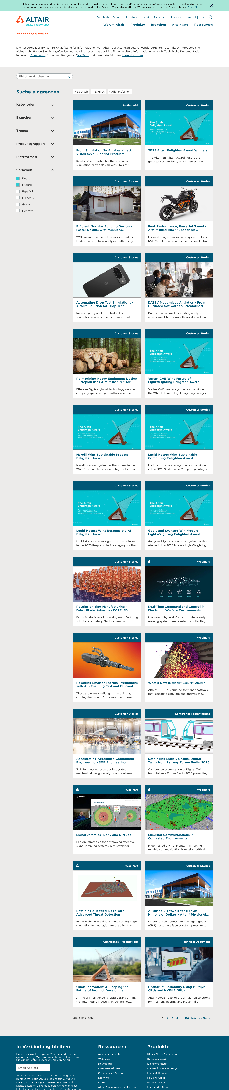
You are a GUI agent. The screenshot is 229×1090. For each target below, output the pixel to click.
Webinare (104, 1058)
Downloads (105, 1063)
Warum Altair (113, 24)
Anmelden (177, 17)
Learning (103, 1077)
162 (187, 1018)
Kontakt (145, 17)
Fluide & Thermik (157, 1072)
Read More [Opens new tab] (194, 7)
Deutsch (81, 91)
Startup (102, 1082)
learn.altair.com (132, 55)
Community (38, 55)
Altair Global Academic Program (117, 1087)
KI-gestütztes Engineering (162, 1054)
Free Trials (103, 17)
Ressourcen (203, 24)
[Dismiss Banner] (211, 5)
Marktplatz (160, 17)
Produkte (137, 24)
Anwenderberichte (109, 1054)
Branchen (158, 24)
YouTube (83, 55)
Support (117, 17)
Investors (131, 17)
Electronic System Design (162, 1068)
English (98, 91)
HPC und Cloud (156, 1077)
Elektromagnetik (157, 1063)
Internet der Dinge (158, 1087)
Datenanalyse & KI (158, 1058)
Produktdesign (156, 1082)
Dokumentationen (109, 1068)
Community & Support (111, 1072)
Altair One (180, 24)
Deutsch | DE (194, 17)
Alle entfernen (119, 91)
